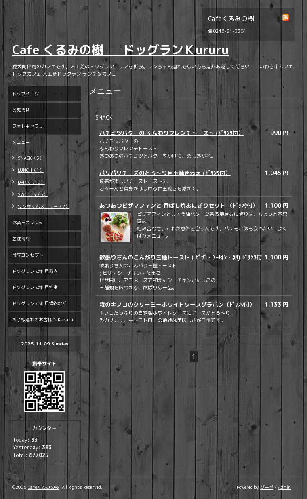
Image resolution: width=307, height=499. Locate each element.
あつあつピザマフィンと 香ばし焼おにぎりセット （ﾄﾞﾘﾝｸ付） (178, 205)
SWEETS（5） (33, 194)
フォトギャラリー (30, 126)
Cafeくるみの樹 (43, 487)
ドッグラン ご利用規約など (39, 303)
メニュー (21, 142)
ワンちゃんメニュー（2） (43, 206)
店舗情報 (21, 239)
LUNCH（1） (31, 170)
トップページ (25, 94)
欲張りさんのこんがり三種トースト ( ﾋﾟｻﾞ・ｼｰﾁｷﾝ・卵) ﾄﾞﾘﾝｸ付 (180, 257)
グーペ (266, 487)
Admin (284, 487)
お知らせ (21, 110)
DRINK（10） (31, 182)
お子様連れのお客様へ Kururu (42, 319)
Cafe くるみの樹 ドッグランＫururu (120, 49)
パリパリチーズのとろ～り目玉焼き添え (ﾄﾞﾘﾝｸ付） (165, 173)
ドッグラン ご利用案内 (35, 271)
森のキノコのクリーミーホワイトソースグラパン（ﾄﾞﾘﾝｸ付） (177, 304)
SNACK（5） (31, 158)
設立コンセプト (27, 255)
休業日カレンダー (30, 222)
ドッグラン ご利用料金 (35, 287)
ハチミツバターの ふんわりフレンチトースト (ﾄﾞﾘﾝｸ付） (171, 133)
